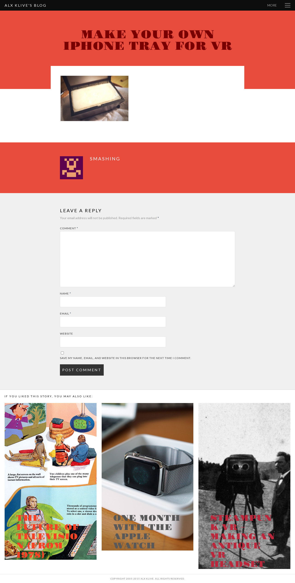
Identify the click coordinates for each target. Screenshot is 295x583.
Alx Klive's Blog (26, 5)
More (272, 5)
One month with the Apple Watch (146, 532)
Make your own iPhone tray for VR (147, 40)
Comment (69, 228)
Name (65, 293)
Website (66, 333)
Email (65, 313)
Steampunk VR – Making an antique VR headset (242, 541)
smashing (105, 158)
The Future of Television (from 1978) (47, 536)
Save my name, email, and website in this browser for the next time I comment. (125, 358)
